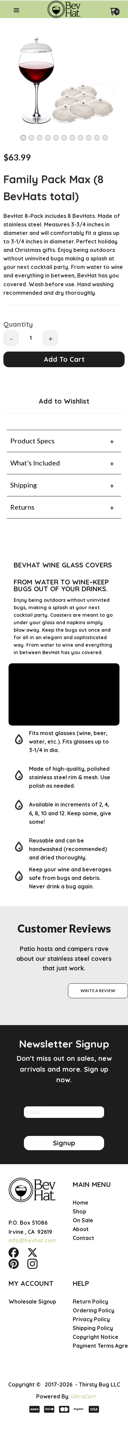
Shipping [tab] (23, 485)
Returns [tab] (22, 507)
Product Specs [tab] (32, 441)
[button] (16, 10)
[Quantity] (31, 338)
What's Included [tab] (35, 463)
